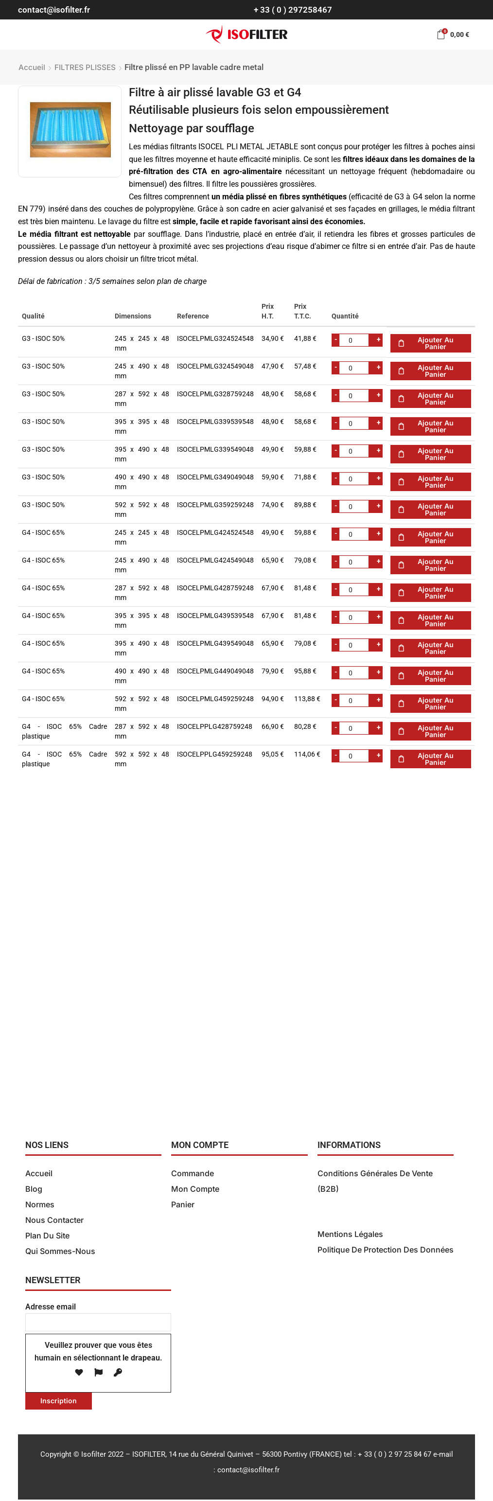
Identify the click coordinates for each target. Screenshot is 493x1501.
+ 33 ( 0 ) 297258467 (293, 10)
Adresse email (98, 1316)
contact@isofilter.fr (54, 10)
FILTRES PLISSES (85, 67)
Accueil (31, 67)
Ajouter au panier (436, 343)
